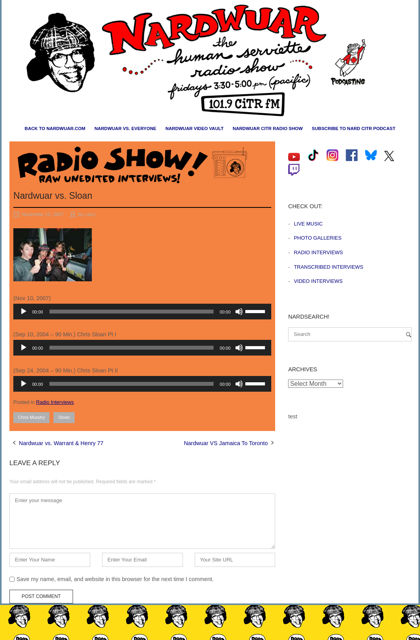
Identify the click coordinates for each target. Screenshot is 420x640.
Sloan (63, 417)
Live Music (308, 224)
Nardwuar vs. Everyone (126, 128)
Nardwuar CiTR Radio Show (268, 128)
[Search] (408, 334)
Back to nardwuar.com (55, 128)
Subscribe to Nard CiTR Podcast (353, 128)
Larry (89, 214)
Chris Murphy (31, 417)
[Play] (23, 311)
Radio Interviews (55, 402)
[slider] (131, 312)
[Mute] (239, 311)
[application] (142, 311)
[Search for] (350, 334)
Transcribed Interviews (328, 267)
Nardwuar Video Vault (194, 128)
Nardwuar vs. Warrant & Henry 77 (61, 443)
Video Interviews (318, 281)
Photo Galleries (317, 238)
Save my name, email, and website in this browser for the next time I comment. (115, 579)
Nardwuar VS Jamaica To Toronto (226, 443)
